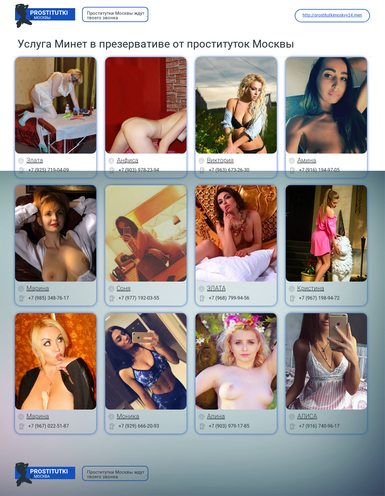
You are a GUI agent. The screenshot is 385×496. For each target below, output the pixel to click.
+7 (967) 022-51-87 (48, 426)
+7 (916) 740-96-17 (319, 426)
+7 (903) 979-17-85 (229, 426)
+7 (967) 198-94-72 (319, 298)
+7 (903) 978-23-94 (139, 170)
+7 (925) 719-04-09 (48, 170)
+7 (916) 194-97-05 (319, 170)
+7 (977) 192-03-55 (139, 298)
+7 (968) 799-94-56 (229, 298)
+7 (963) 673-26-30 (229, 170)
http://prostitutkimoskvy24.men (332, 15)
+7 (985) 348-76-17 (48, 298)
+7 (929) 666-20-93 (139, 426)
